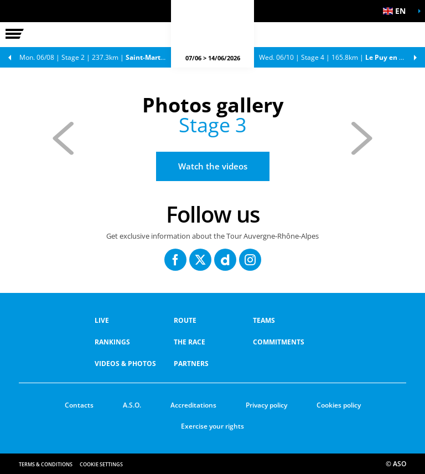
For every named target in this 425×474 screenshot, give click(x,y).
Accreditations (193, 405)
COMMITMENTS (278, 342)
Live (102, 320)
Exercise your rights (212, 426)
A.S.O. (132, 405)
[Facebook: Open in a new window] (175, 260)
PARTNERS (191, 363)
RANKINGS (112, 342)
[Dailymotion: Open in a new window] (225, 260)
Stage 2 (98, 57)
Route (185, 320)
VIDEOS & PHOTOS (125, 363)
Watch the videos (212, 166)
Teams (264, 320)
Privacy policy (266, 405)
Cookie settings (101, 464)
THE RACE (189, 342)
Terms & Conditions (45, 464)
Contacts (79, 405)
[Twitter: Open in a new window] (200, 260)
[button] (397, 11)
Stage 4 (342, 57)
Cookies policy (339, 405)
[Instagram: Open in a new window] (250, 260)
